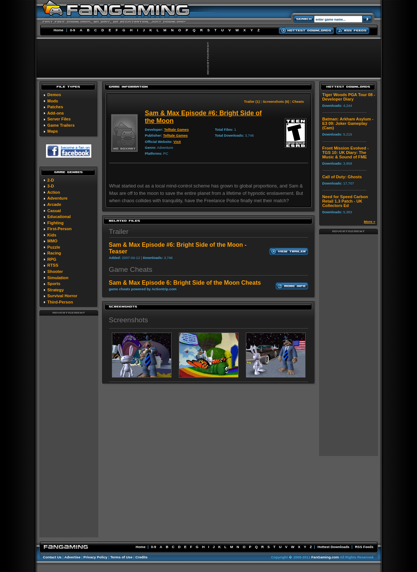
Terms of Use (121, 557)
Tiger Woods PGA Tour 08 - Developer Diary (348, 96)
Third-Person (60, 302)
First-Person (59, 229)
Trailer (119, 231)
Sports (53, 283)
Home (59, 30)
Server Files (59, 119)
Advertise (72, 557)
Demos (54, 94)
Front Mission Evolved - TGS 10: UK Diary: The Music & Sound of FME (345, 152)
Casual (54, 210)
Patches (55, 107)
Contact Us (52, 557)
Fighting (55, 223)
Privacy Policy (95, 557)
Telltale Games (176, 129)
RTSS (53, 265)
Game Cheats (130, 269)
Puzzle (53, 247)
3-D (50, 186)
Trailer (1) (252, 101)
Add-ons (55, 113)
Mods (52, 101)
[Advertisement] (69, 426)
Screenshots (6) (276, 101)
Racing (54, 253)
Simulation (57, 278)
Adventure (57, 198)
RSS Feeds (364, 547)
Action (53, 192)
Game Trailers (61, 125)
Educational (59, 216)
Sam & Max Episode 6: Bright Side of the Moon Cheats (185, 283)
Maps (52, 131)
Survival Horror (62, 296)
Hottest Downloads (333, 547)
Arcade (54, 204)
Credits (141, 557)
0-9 (72, 30)
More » (369, 222)
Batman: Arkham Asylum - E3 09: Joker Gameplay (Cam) (348, 123)
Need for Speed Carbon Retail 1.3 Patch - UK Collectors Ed (345, 201)
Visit (177, 142)
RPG (51, 259)
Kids (51, 235)
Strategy (55, 290)
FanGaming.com (325, 557)
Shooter (55, 271)
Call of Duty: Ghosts (342, 177)
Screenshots (128, 320)
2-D (50, 180)
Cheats (298, 101)
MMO (52, 241)
